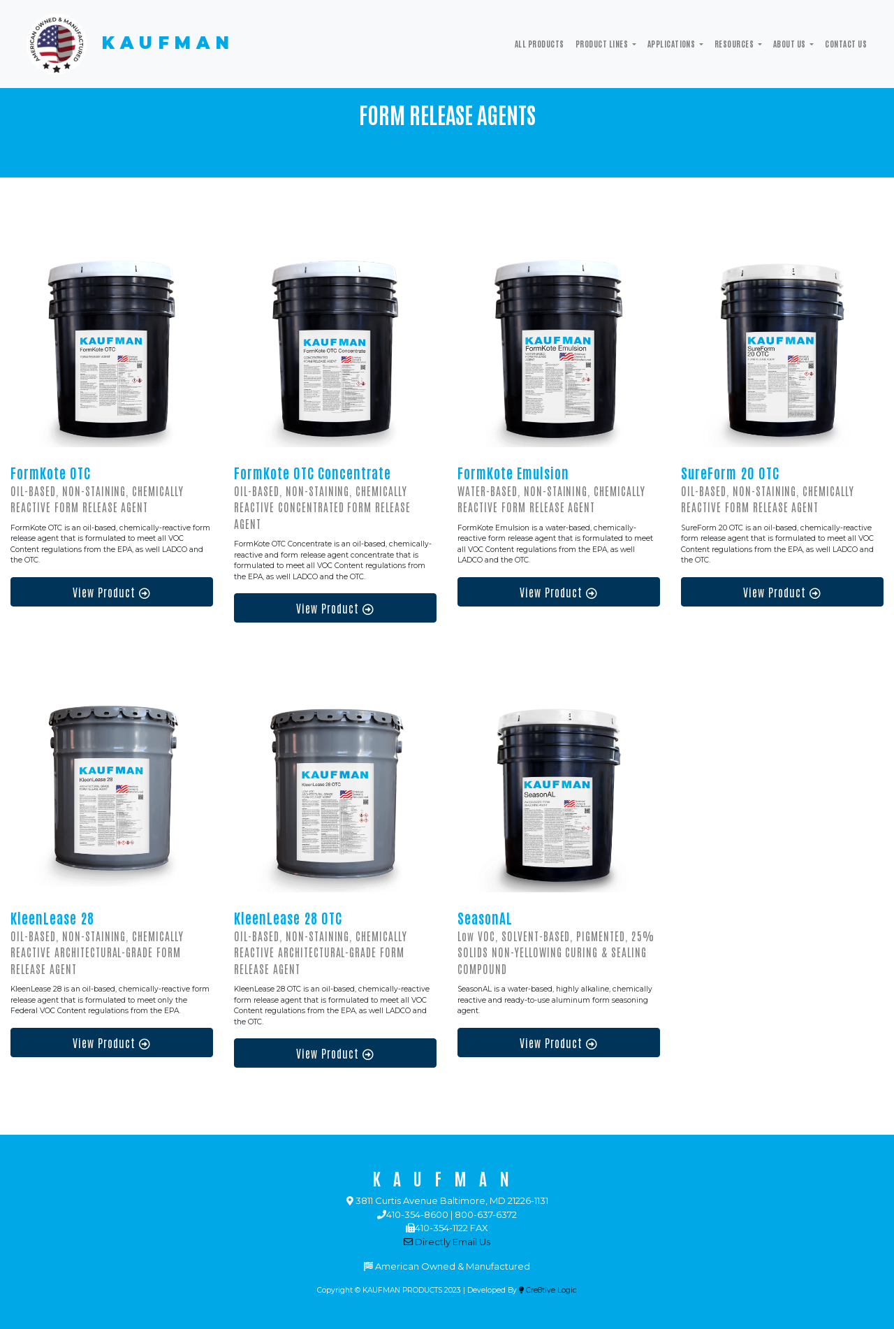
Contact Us (846, 43)
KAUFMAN (128, 44)
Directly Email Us (447, 1241)
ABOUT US (790, 43)
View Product (112, 592)
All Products (539, 43)
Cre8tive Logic (548, 1290)
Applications (672, 43)
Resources (735, 43)
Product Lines (603, 43)
